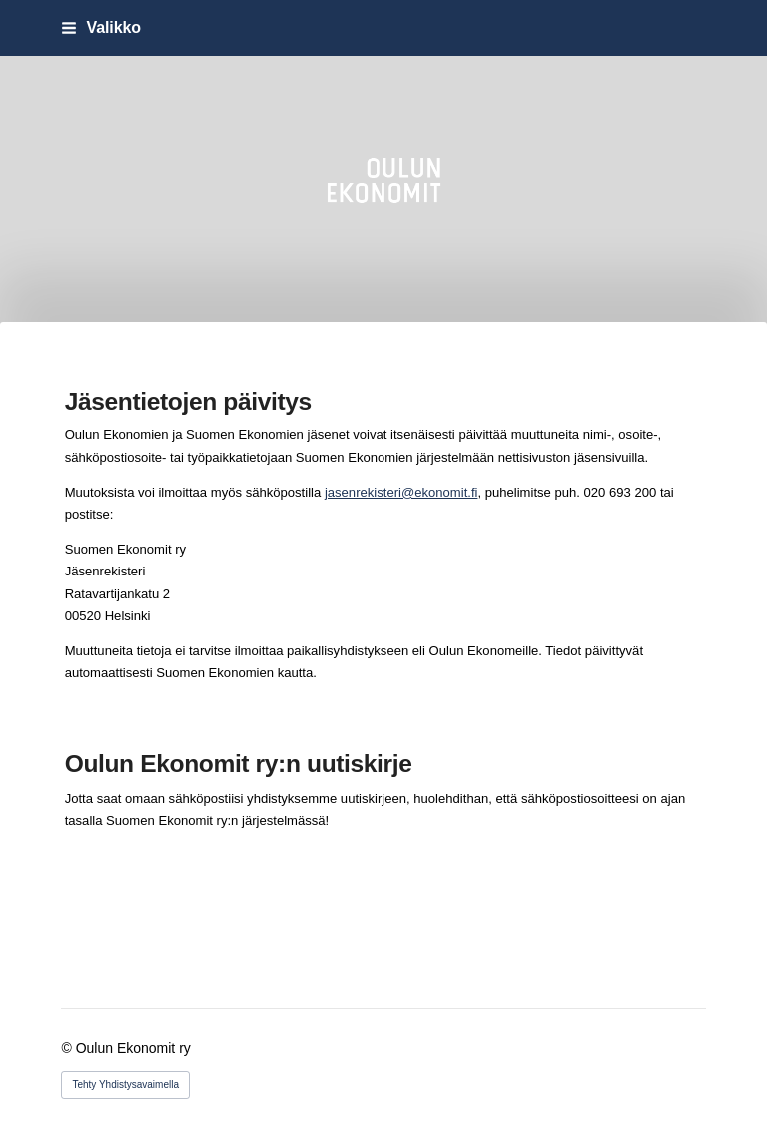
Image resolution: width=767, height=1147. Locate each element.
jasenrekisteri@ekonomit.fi (401, 492)
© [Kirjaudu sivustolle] (68, 1048)
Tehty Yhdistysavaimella (125, 1084)
